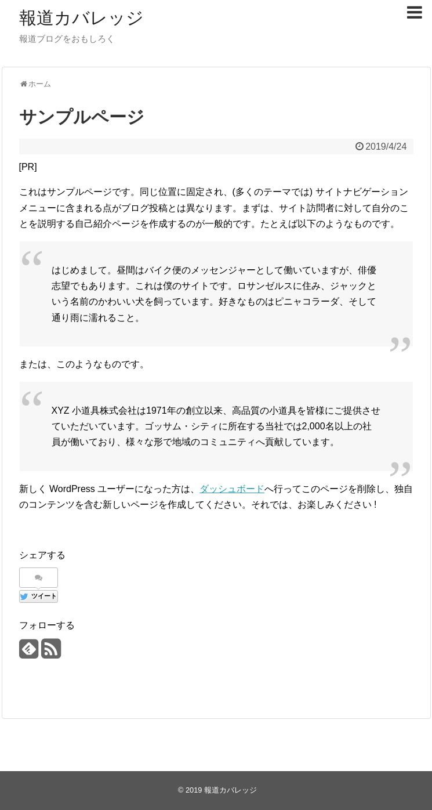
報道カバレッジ (81, 17)
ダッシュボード (231, 489)
